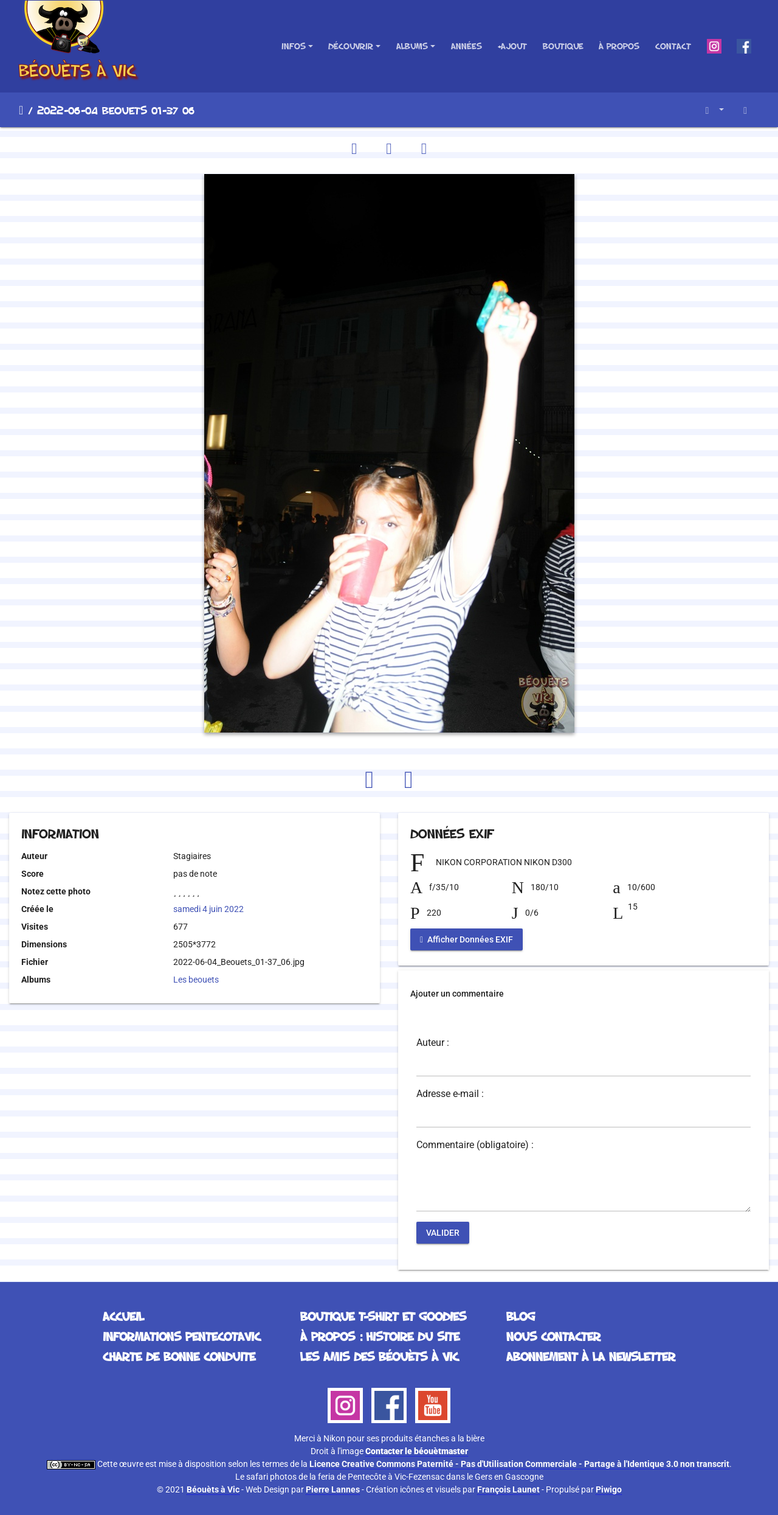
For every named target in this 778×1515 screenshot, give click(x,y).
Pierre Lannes (333, 1489)
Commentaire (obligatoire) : (475, 1145)
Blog (520, 1316)
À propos (619, 46)
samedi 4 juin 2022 (208, 909)
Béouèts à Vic (213, 1489)
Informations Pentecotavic (181, 1336)
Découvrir (350, 46)
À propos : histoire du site (380, 1336)
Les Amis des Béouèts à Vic (379, 1356)
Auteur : (432, 1043)
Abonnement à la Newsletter (590, 1356)
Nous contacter (553, 1336)
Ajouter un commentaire (457, 993)
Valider (443, 1233)
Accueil (21, 110)
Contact (673, 46)
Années (466, 46)
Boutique (563, 46)
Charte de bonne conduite (179, 1356)
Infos (293, 46)
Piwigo (609, 1489)
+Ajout (512, 46)
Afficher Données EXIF (466, 939)
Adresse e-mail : (450, 1094)
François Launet (508, 1489)
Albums (412, 46)
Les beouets (196, 979)
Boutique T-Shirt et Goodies (383, 1316)
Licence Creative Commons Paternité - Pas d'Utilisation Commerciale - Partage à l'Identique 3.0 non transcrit (519, 1464)
